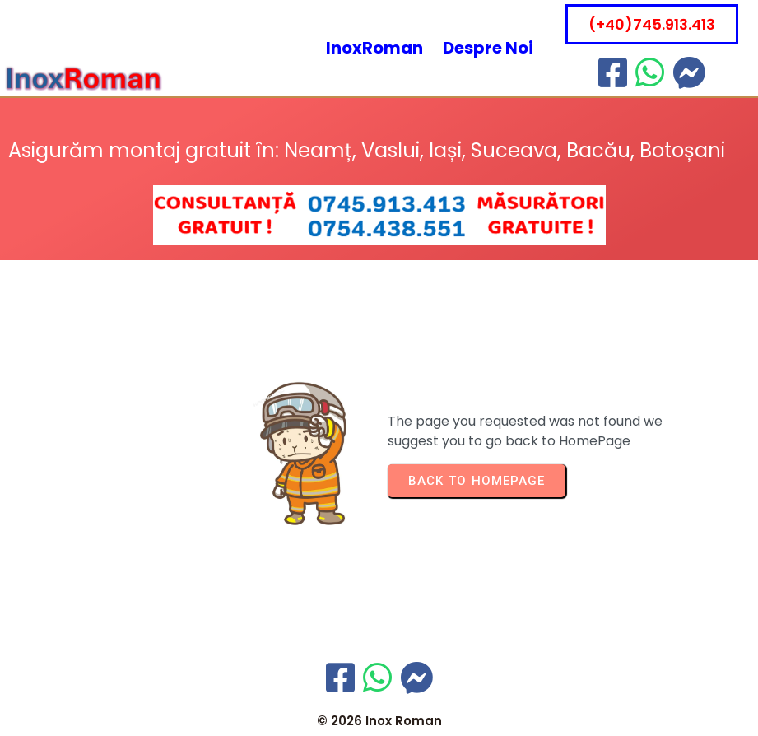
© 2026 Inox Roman (379, 720)
